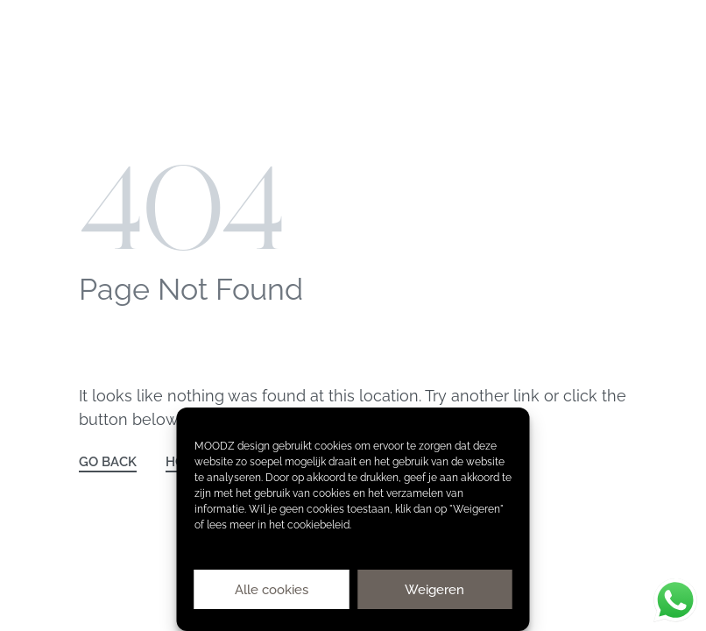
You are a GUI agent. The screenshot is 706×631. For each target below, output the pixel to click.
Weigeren (434, 590)
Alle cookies (271, 590)
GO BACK (108, 462)
